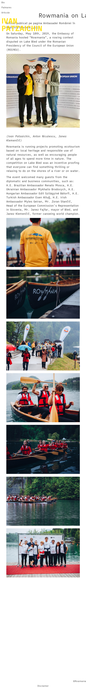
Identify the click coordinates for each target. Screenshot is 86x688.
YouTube (54, 676)
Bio (3, 2)
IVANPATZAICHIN (21, 24)
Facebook (33, 676)
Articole (5, 12)
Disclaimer (43, 685)
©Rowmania (79, 681)
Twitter (44, 676)
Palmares (6, 7)
